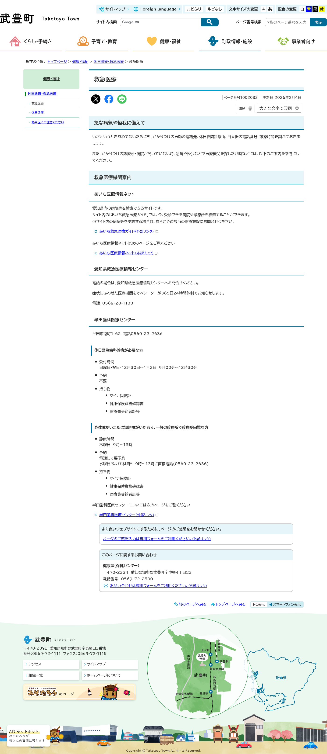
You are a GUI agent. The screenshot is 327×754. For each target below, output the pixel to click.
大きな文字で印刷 (275, 108)
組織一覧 (35, 675)
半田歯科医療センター (128, 515)
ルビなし (214, 9)
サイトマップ (115, 9)
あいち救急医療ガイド (128, 231)
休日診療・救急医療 (109, 61)
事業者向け (303, 41)
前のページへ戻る (192, 604)
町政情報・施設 (237, 41)
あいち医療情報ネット (128, 253)
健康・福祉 (170, 41)
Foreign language (158, 9)
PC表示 (259, 604)
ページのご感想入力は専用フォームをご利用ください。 (157, 539)
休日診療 (38, 112)
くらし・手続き (37, 41)
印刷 (241, 108)
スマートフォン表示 (287, 604)
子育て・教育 (104, 41)
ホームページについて (104, 675)
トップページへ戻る (230, 604)
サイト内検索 (106, 22)
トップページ (57, 61)
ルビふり (194, 9)
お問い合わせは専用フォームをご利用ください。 (158, 586)
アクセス (34, 664)
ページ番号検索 (249, 22)
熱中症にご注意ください (48, 122)
